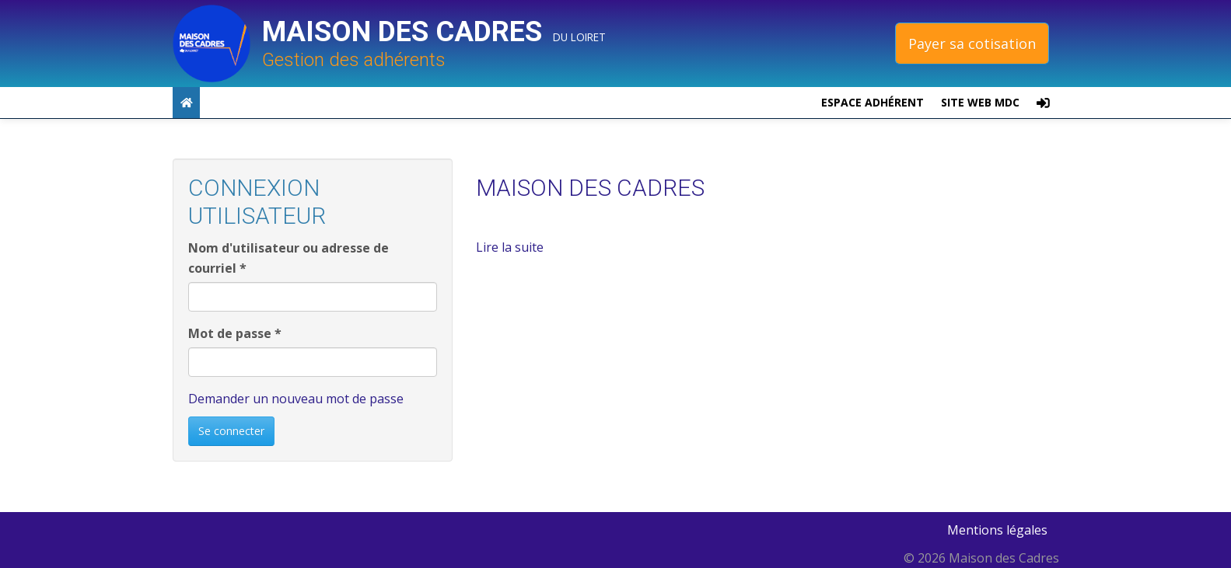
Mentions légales (997, 529)
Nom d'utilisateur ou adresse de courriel (288, 258)
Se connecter (231, 430)
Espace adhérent (872, 102)
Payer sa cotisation (972, 43)
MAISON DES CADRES (590, 187)
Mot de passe (235, 333)
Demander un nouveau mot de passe (296, 398)
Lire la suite (510, 247)
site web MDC (980, 102)
